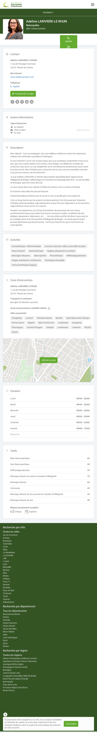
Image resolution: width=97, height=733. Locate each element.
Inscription (48, 12)
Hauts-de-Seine (10, 629)
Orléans (6, 579)
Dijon (5, 549)
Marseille (7, 567)
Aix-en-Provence (10, 535)
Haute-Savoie (9, 626)
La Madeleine (9, 552)
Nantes (6, 570)
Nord (5, 640)
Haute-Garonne (10, 623)
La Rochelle (8, 555)
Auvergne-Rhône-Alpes (13, 664)
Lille (4, 558)
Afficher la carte (49, 360)
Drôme (6, 617)
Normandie (8, 682)
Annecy (6, 538)
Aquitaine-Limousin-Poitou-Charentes (20, 661)
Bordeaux (7, 541)
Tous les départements (15, 610)
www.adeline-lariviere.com (22, 77)
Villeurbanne (8, 602)
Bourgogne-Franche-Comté (15, 667)
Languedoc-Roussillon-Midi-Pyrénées (19, 676)
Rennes (6, 584)
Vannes (6, 599)
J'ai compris (71, 724)
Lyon (5, 564)
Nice (5, 573)
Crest (5, 546)
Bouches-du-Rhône (11, 614)
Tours (5, 596)
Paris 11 (6, 581)
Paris (5, 643)
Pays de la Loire (10, 684)
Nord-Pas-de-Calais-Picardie (15, 679)
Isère (5, 634)
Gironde (6, 620)
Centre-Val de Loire (11, 673)
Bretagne (7, 670)
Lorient (6, 561)
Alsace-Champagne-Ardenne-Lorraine (20, 658)
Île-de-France (9, 690)
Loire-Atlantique (10, 637)
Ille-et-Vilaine (8, 631)
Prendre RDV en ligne (23, 94)
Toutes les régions (12, 655)
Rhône (6, 646)
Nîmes (6, 576)
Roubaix (6, 587)
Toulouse (7, 593)
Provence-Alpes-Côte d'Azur (15, 687)
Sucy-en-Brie (8, 590)
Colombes (7, 544)
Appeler (15, 86)
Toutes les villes (11, 531)
